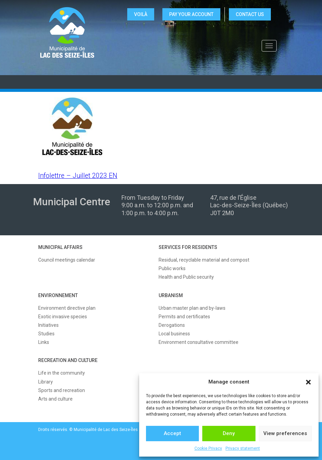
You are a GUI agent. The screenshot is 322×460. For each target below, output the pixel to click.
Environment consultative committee (198, 342)
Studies (46, 333)
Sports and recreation (61, 390)
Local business (174, 333)
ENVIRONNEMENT (58, 295)
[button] (308, 382)
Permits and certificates (184, 316)
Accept (172, 433)
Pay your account (191, 14)
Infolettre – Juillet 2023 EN (77, 176)
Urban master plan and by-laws (192, 308)
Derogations (172, 325)
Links (43, 342)
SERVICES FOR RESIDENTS (188, 247)
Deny (229, 433)
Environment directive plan (67, 308)
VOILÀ (140, 14)
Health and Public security (186, 277)
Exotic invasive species (62, 316)
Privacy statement (242, 448)
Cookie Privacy (208, 448)
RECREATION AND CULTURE (68, 360)
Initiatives (48, 325)
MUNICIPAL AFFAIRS (60, 247)
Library (45, 382)
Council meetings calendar (66, 260)
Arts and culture (55, 399)
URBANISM (171, 295)
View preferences (285, 433)
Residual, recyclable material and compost (204, 260)
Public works (172, 268)
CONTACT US (250, 14)
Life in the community (61, 373)
